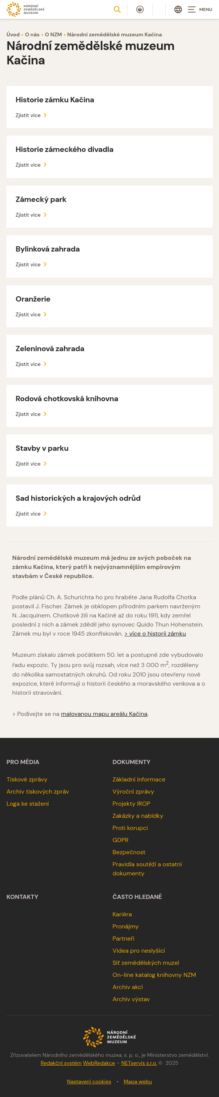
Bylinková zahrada (47, 249)
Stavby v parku (42, 448)
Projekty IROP (132, 804)
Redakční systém (61, 1062)
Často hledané (137, 897)
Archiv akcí (128, 987)
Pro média (22, 762)
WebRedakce (99, 1062)
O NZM (53, 34)
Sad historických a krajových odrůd (78, 498)
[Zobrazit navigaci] (200, 9)
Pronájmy (126, 926)
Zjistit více (32, 115)
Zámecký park (41, 199)
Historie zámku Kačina (55, 100)
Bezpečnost (129, 852)
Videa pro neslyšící (139, 951)
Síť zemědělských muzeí (146, 963)
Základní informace (139, 779)
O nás (32, 34)
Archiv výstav (131, 999)
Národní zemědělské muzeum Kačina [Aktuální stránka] (114, 34)
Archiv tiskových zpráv (37, 791)
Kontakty (22, 897)
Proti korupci (130, 828)
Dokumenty (132, 762)
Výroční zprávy (133, 791)
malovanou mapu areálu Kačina (104, 714)
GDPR (121, 840)
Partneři (124, 938)
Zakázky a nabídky (138, 816)
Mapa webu (138, 1081)
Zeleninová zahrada (50, 348)
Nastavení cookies (89, 1081)
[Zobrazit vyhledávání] (117, 9)
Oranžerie (33, 299)
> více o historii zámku (155, 634)
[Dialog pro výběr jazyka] (178, 9)
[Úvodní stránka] (25, 9)
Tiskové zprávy (26, 779)
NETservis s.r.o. (139, 1062)
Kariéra (122, 914)
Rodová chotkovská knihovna (67, 398)
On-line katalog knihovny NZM (154, 975)
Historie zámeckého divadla (64, 149)
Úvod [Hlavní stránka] (13, 34)
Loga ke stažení (27, 804)
